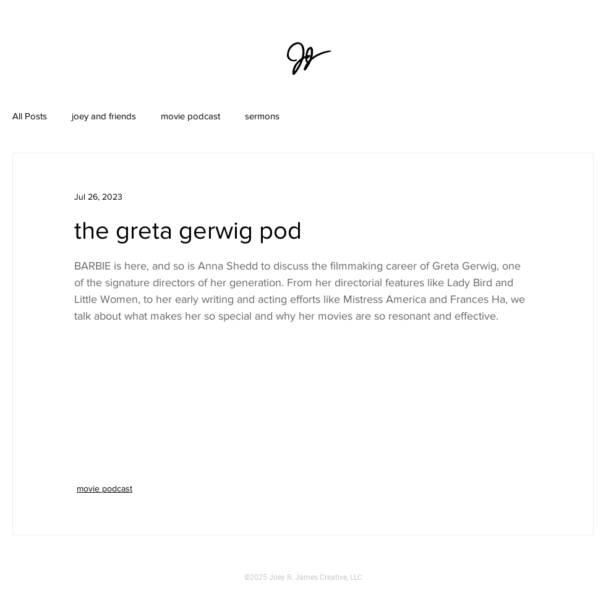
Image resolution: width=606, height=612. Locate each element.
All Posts (29, 116)
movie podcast (190, 116)
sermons (262, 116)
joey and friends (104, 116)
